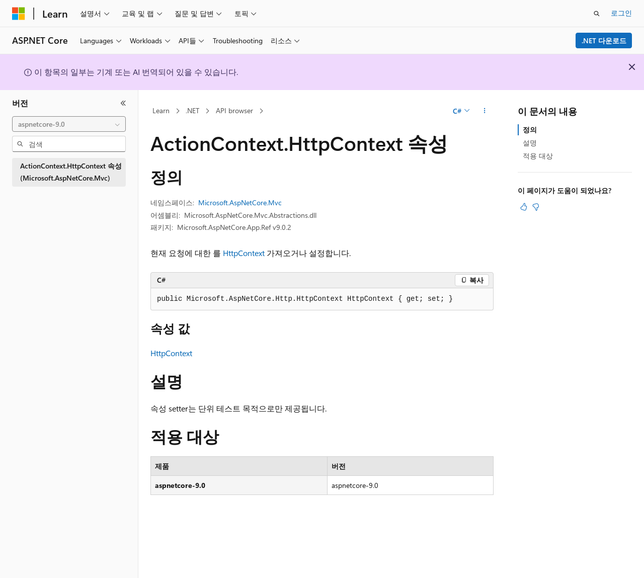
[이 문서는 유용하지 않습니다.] (536, 207)
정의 (530, 129)
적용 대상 (538, 155)
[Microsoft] (18, 13)
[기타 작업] (485, 111)
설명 (530, 142)
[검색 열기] (597, 14)
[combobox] (69, 124)
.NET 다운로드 (604, 40)
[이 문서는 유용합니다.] (524, 207)
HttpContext (244, 252)
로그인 (621, 13)
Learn (161, 110)
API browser (234, 110)
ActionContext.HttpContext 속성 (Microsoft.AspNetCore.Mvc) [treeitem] (71, 172)
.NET (192, 110)
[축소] (123, 103)
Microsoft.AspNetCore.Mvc (240, 202)
